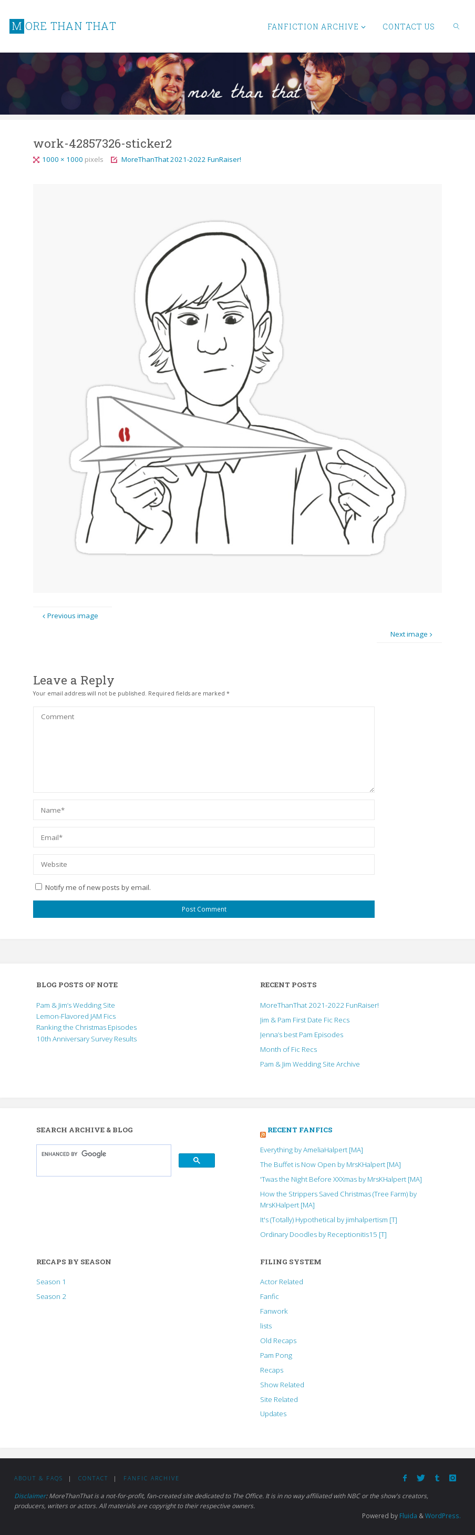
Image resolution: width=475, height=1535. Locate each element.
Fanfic (269, 1296)
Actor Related (281, 1281)
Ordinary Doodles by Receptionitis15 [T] (323, 1234)
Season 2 (51, 1296)
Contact (93, 1478)
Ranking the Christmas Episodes (86, 1027)
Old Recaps (278, 1340)
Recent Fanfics (300, 1129)
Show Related (282, 1384)
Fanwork (274, 1311)
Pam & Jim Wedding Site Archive (310, 1064)
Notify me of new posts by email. (98, 887)
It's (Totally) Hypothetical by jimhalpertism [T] (328, 1219)
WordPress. (443, 1515)
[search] (103, 1154)
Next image (412, 634)
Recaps (271, 1370)
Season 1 (51, 1281)
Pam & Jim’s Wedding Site (75, 1005)
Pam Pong (276, 1355)
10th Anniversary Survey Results (86, 1038)
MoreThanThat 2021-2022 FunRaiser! (181, 159)
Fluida (407, 1515)
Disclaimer (30, 1495)
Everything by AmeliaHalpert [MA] (311, 1149)
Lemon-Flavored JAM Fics (76, 1016)
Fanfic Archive (151, 1478)
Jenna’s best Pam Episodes (301, 1034)
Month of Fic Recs (288, 1049)
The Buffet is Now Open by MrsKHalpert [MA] (330, 1164)
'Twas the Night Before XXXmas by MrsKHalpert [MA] (341, 1179)
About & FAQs (38, 1478)
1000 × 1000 (63, 159)
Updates (273, 1413)
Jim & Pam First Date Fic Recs (304, 1020)
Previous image (69, 615)
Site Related (279, 1399)
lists (266, 1326)
